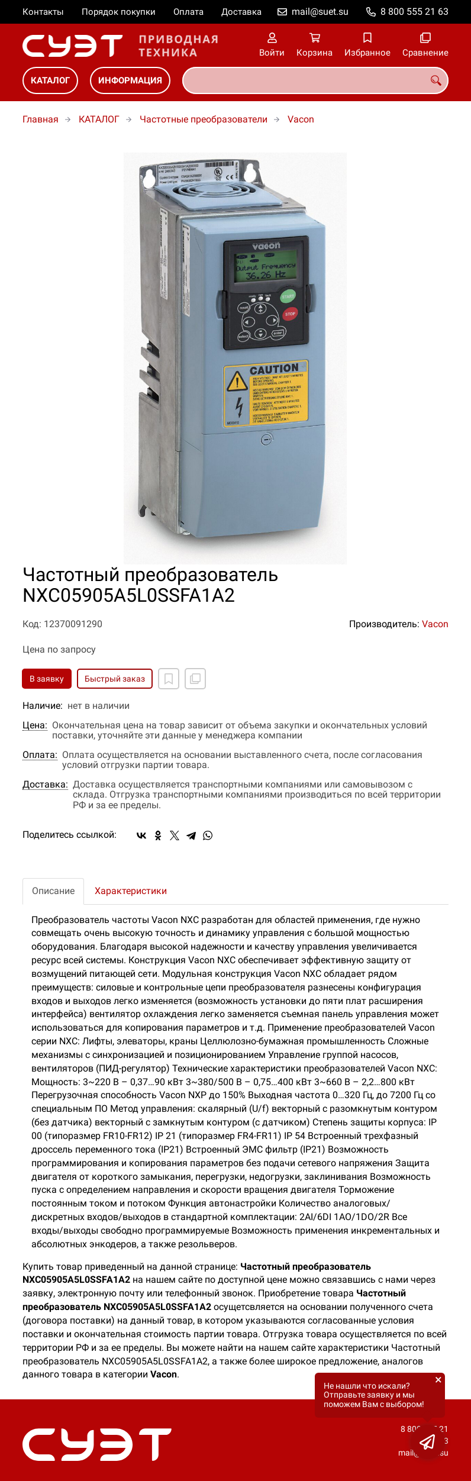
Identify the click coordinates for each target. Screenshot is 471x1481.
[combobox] (315, 80)
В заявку (47, 678)
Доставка (241, 12)
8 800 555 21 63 (414, 11)
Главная (40, 119)
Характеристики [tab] (131, 890)
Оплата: (39, 755)
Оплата (188, 12)
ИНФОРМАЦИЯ (130, 80)
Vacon (301, 119)
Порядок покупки (119, 12)
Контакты (43, 12)
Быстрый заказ (115, 678)
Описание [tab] (53, 890)
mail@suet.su (320, 11)
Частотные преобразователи (203, 119)
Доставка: (45, 784)
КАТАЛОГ (50, 80)
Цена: (34, 725)
